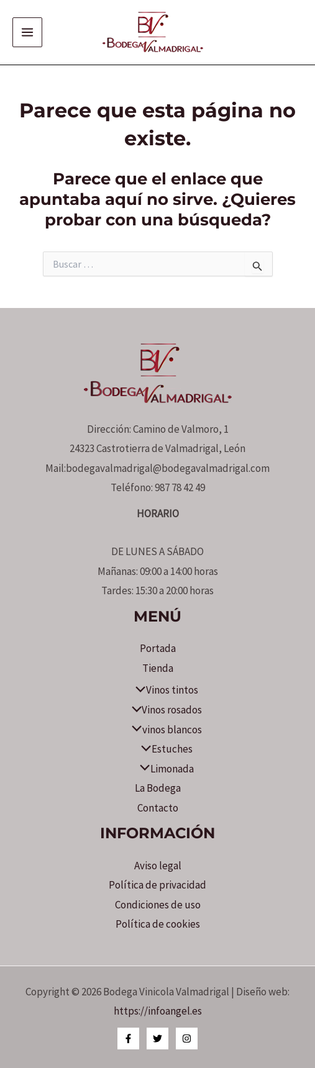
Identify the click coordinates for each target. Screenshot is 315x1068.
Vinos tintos (163, 690)
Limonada (163, 769)
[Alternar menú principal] (27, 32)
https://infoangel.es (158, 1011)
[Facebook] (128, 1038)
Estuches (163, 749)
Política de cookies (158, 924)
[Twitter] (157, 1038)
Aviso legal (157, 865)
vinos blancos (163, 729)
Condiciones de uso (158, 905)
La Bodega (158, 788)
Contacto (157, 808)
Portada (158, 648)
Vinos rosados (164, 710)
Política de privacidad (157, 885)
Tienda (157, 668)
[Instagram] (187, 1038)
